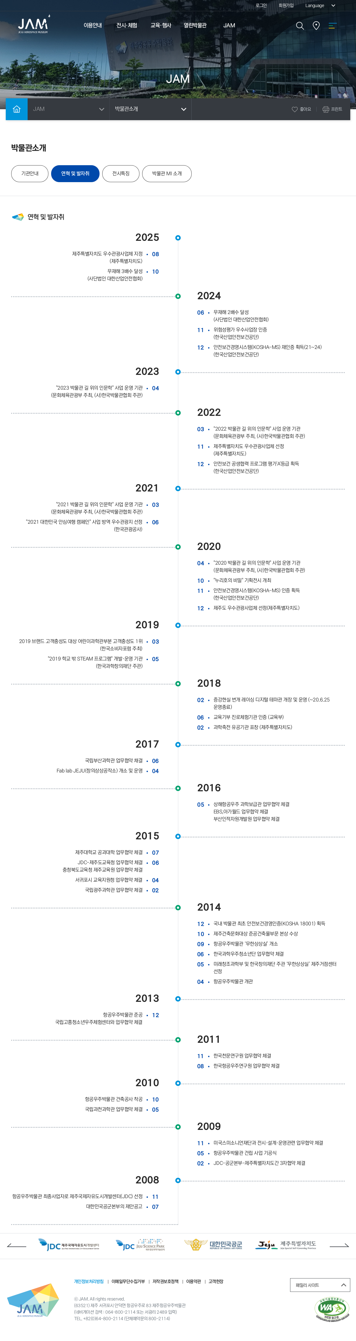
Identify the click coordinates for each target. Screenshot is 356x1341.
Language (321, 5)
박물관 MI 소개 (166, 173)
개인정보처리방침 (89, 1281)
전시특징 (120, 173)
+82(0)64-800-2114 (103, 1318)
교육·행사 (161, 25)
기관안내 (29, 173)
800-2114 (158, 1318)
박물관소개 (152, 109)
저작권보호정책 (165, 1281)
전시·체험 (126, 25)
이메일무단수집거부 (128, 1281)
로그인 (261, 5)
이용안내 (93, 25)
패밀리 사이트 (322, 1285)
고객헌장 (216, 1281)
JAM (229, 25)
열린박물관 (195, 25)
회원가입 (286, 5)
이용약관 (193, 1281)
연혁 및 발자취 (80, 173)
